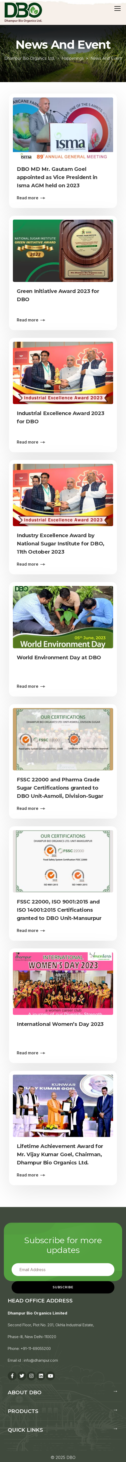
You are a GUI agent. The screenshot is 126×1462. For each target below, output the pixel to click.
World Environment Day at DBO (59, 657)
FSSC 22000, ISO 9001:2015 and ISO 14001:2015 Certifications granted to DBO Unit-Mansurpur (59, 910)
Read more (27, 197)
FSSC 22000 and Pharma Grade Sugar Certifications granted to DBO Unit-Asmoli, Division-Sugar (60, 788)
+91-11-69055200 (36, 1348)
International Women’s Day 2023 (60, 1024)
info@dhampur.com (41, 1360)
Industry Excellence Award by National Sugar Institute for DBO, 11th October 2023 (60, 543)
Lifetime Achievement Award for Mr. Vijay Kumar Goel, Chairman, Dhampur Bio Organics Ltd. (60, 1154)
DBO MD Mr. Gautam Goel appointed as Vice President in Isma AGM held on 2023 (57, 177)
